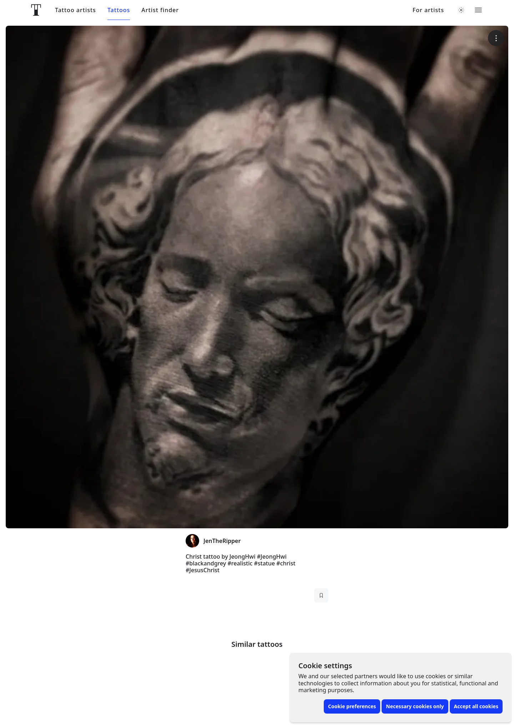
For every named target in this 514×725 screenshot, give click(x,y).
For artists (428, 10)
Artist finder (160, 10)
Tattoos (118, 10)
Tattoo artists (75, 10)
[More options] (496, 38)
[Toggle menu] (478, 10)
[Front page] (36, 10)
